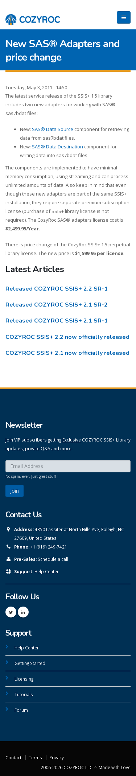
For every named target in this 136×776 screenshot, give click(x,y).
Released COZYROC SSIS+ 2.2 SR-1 (56, 289)
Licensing (24, 679)
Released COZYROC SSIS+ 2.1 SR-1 (56, 321)
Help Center (46, 571)
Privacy (56, 757)
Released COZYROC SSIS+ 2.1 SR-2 (56, 305)
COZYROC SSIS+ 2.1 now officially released (67, 353)
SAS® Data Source (52, 129)
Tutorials (24, 694)
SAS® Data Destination (57, 146)
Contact (13, 757)
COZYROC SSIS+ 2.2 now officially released (67, 337)
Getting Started (30, 663)
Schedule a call (53, 559)
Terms (35, 757)
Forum (21, 710)
